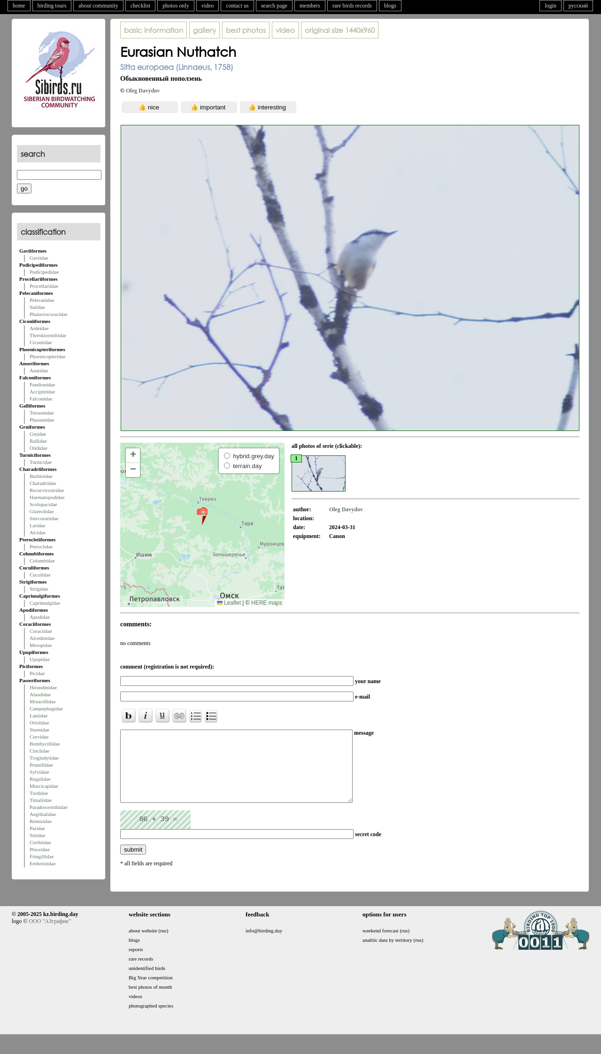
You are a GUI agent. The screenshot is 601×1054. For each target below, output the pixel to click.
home (19, 5)
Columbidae (42, 560)
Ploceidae (40, 849)
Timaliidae (41, 800)
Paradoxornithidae (49, 807)
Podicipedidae (44, 272)
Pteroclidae (41, 546)
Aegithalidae (43, 814)
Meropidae (41, 645)
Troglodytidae (44, 758)
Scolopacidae (43, 504)
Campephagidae (46, 708)
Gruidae (38, 434)
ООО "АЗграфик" (49, 935)
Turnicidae (41, 462)
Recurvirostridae (47, 490)
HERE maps (266, 603)
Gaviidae (39, 258)
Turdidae (39, 793)
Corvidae (39, 736)
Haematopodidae (47, 497)
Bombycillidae (45, 743)
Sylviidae (39, 772)
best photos (246, 30)
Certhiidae (40, 842)
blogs (390, 5)
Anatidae (39, 370)
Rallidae (38, 441)
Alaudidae (40, 694)
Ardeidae (39, 328)
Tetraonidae (42, 412)
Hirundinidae (43, 687)
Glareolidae (42, 511)
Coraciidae (41, 631)
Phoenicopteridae (47, 356)
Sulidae (37, 307)
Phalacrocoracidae (49, 314)
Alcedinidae (42, 638)
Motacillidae (43, 701)
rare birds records (352, 5)
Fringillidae (42, 856)
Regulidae (40, 779)
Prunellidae (41, 765)
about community (98, 5)
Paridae (37, 828)
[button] (202, 515)
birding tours (52, 5)
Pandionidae (42, 384)
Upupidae (40, 659)
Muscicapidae (44, 786)
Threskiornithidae (48, 335)
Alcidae (38, 532)
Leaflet (229, 603)
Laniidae (38, 715)
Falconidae (41, 398)
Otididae (38, 448)
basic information (153, 30)
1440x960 (340, 30)
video (207, 5)
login (550, 5)
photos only (175, 5)
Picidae (37, 673)
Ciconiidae (41, 342)
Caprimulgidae (45, 603)
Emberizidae (43, 863)
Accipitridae (42, 391)
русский (578, 5)
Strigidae (39, 589)
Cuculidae (40, 574)
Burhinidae (41, 476)
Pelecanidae (42, 300)
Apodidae (40, 617)
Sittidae (38, 835)
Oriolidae (39, 722)
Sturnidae (39, 729)
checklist (141, 5)
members (310, 5)
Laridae (38, 525)
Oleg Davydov (143, 90)
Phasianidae (42, 420)
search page (274, 5)
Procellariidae (44, 286)
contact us (237, 5)
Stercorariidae (44, 518)
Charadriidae (43, 483)
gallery (204, 30)
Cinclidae (39, 751)
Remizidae (41, 821)
